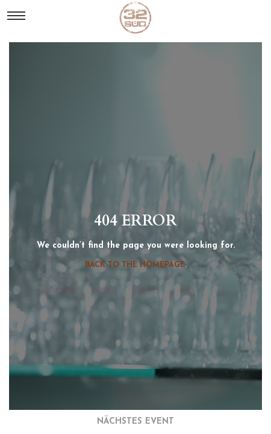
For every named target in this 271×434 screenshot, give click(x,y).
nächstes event (135, 421)
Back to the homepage (135, 265)
